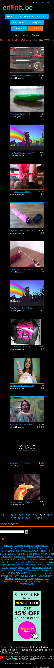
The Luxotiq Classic (22, 192)
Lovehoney (39, 562)
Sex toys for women (26, 575)
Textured (39, 578)
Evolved (48, 556)
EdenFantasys (35, 556)
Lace (17, 562)
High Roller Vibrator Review (21, 230)
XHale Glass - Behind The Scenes (22, 463)
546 (49, 515)
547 (13, 518)
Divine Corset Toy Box (22, 347)
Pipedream (37, 567)
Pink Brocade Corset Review (22, 308)
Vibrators (39, 581)
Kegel (2, 562)
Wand (48, 581)
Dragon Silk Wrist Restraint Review (22, 75)
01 (2, 515)
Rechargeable (31, 570)
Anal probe (18, 546)
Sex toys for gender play (38, 573)
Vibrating (18, 581)
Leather (23, 562)
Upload (34, 647)
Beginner (4, 548)
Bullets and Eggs (40, 548)
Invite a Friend (21, 35)
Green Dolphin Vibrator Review (22, 114)
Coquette (9, 554)
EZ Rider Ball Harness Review (22, 386)
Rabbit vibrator (7, 570)
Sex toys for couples (17, 573)
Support (36, 35)
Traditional (8, 581)
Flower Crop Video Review (22, 269)
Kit (12, 562)
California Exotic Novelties (23, 551)
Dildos (18, 553)
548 (20, 518)
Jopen (50, 559)
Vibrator (28, 581)
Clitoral (43, 551)
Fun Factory (6, 559)
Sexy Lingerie (46, 576)
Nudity (13, 567)
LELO (30, 562)
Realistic (18, 570)
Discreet (27, 554)
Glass (25, 559)
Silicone (8, 578)
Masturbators (17, 565)
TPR (47, 578)
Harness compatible (38, 559)
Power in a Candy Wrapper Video (22, 502)
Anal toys (29, 545)
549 (27, 518)
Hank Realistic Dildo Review (22, 424)
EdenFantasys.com (10, 652)
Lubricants (49, 562)
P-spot (21, 567)
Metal (26, 565)
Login (49, 2)
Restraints (44, 570)
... (7, 515)
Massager (6, 564)
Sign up (38, 2)
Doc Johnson (40, 554)
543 (28, 515)
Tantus (30, 578)
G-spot (17, 559)
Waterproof (26, 584)
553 (39, 518)
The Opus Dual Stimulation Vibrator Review (22, 153)
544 (35, 515)
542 (20, 515)
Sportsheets (20, 578)
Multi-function (38, 564)
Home (3, 647)
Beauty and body (42, 546)
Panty (28, 568)
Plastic (47, 567)
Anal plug (8, 545)
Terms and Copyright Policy (36, 650)
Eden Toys (19, 556)
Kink (8, 562)
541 (13, 515)
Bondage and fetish (20, 548)
